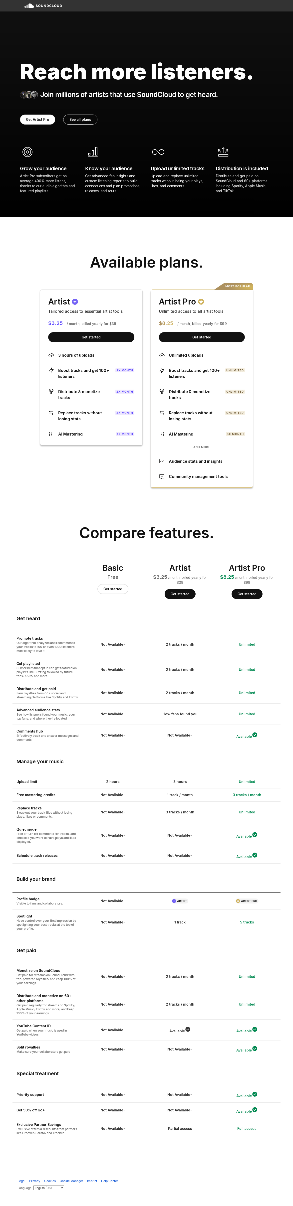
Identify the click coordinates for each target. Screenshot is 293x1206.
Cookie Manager (71, 1181)
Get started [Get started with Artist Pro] (201, 337)
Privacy (34, 1181)
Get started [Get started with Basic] (112, 589)
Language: (24, 1188)
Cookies (50, 1181)
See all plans (80, 119)
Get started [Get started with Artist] (91, 337)
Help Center (109, 1181)
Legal (21, 1181)
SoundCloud (43, 5)
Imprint (92, 1181)
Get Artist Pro (37, 119)
